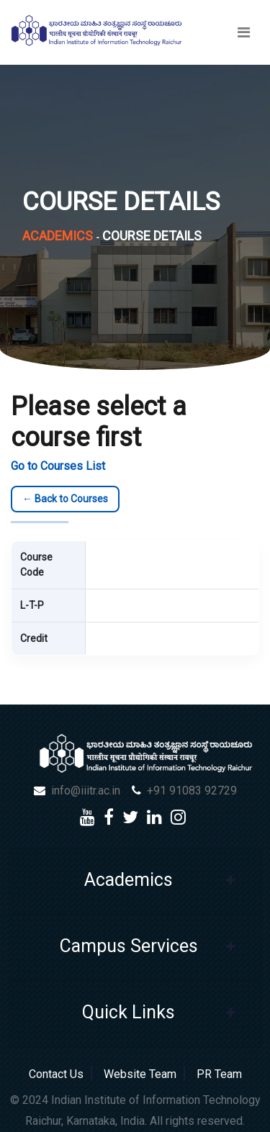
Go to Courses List (58, 466)
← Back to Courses (65, 498)
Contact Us (59, 1074)
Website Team (140, 1074)
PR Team (216, 1074)
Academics (57, 235)
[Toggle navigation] (243, 32)
